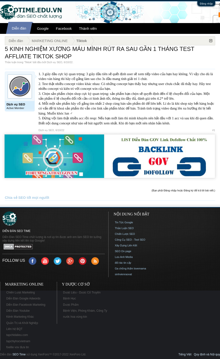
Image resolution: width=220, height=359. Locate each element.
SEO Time (19, 354)
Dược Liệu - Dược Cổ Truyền (82, 292)
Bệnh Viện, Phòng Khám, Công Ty (85, 310)
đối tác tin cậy (123, 262)
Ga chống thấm (124, 268)
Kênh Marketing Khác (20, 316)
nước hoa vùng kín (75, 316)
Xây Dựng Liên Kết (126, 245)
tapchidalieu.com (17, 335)
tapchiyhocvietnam (18, 341)
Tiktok (28, 62)
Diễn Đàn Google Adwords (23, 298)
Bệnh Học (69, 298)
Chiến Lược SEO (125, 233)
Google (43, 28)
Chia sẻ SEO (15, 198)
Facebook (64, 28)
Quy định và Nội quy (207, 354)
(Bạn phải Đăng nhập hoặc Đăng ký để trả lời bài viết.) (183, 190)
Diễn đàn (19, 28)
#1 (213, 130)
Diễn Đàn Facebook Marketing (25, 304)
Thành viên (88, 28)
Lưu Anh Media (124, 257)
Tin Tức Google (124, 222)
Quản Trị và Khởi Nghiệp (22, 323)
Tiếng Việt (184, 354)
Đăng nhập (206, 3)
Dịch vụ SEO (54, 62)
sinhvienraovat (123, 274)
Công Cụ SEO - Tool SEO (130, 239)
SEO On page (123, 251)
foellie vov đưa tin (17, 347)
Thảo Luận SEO (124, 228)
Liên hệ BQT (14, 329)
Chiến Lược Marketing (20, 292)
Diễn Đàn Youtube (18, 310)
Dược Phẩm (71, 304)
